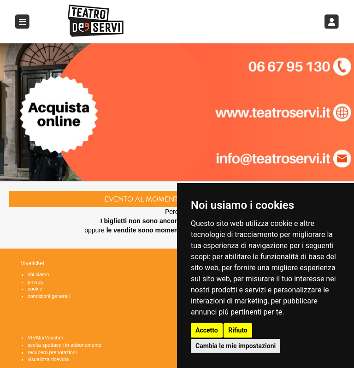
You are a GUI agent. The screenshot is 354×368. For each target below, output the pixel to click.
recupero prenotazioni (52, 352)
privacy (36, 282)
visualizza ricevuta (48, 359)
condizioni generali (49, 296)
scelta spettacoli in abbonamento (64, 345)
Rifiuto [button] (238, 330)
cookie (35, 288)
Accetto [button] (206, 330)
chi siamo (38, 274)
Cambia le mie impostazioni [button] (235, 346)
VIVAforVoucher (45, 337)
